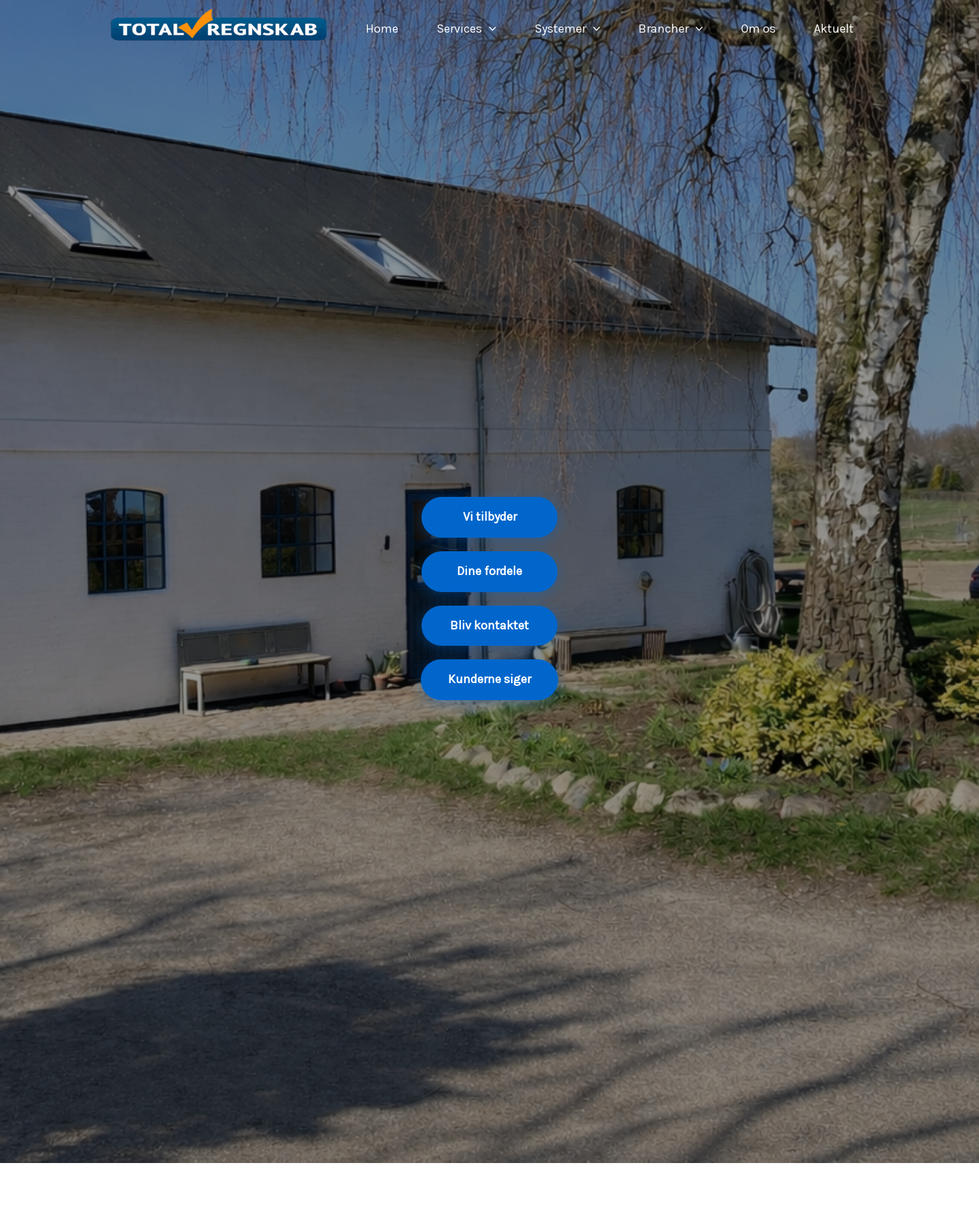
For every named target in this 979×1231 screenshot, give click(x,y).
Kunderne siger (489, 679)
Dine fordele (489, 571)
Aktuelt (834, 28)
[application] (489, 28)
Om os (758, 28)
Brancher (670, 28)
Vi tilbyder (490, 516)
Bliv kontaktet (489, 625)
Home (382, 28)
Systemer (567, 28)
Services (466, 28)
